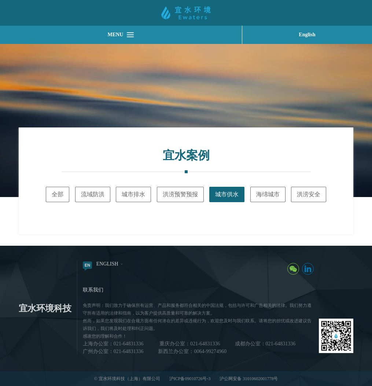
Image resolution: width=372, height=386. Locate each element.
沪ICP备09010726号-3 (190, 378)
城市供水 (227, 194)
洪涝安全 (308, 194)
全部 (57, 194)
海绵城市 (268, 194)
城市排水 (133, 194)
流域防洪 (92, 194)
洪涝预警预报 (180, 194)
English (307, 34)
